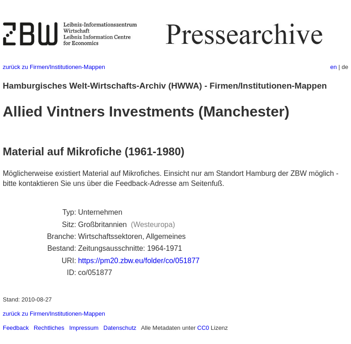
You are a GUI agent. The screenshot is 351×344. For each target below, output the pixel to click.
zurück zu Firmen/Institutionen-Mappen (54, 67)
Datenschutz (119, 327)
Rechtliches (49, 327)
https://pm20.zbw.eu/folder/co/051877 (139, 261)
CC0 (203, 327)
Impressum (83, 327)
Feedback (16, 327)
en (333, 67)
